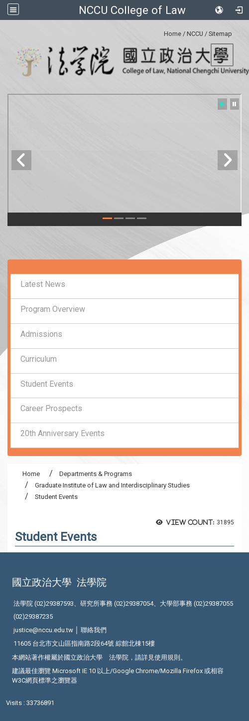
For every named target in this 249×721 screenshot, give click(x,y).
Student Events (46, 384)
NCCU (195, 33)
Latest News (42, 284)
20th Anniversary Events (62, 433)
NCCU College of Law (132, 9)
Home (172, 33)
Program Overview (52, 309)
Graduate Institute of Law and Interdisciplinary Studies (112, 485)
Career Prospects (51, 408)
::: (160, 32)
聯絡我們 (94, 630)
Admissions (41, 334)
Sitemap (220, 33)
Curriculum (38, 359)
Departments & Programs (95, 474)
